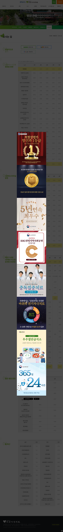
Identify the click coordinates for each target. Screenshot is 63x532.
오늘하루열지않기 (28, 398)
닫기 (36, 398)
